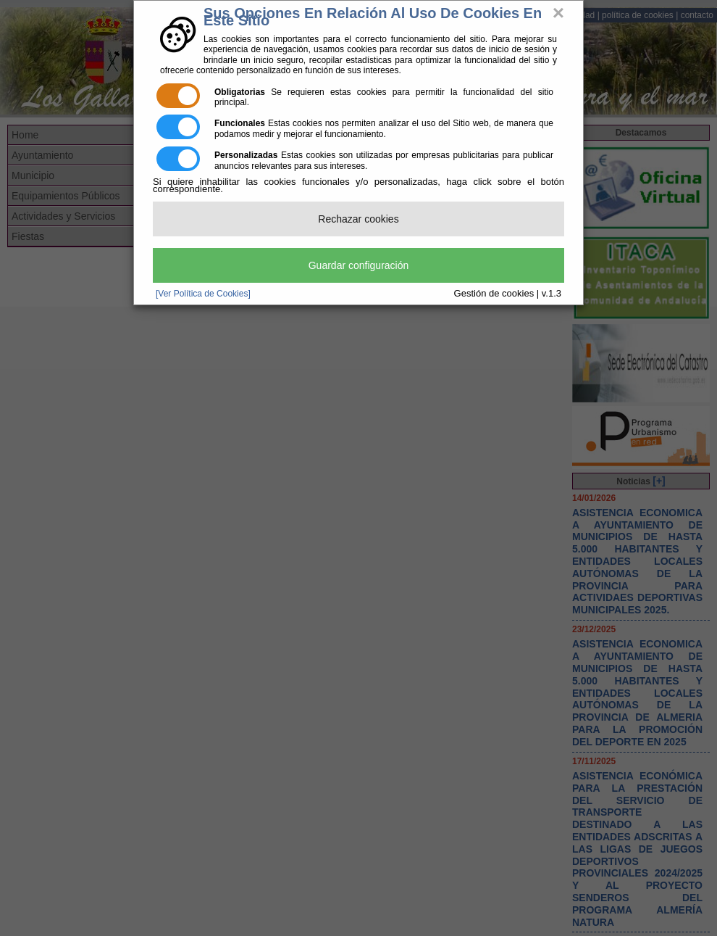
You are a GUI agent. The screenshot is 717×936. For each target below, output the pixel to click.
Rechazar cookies (358, 219)
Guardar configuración (359, 265)
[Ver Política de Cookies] (203, 294)
